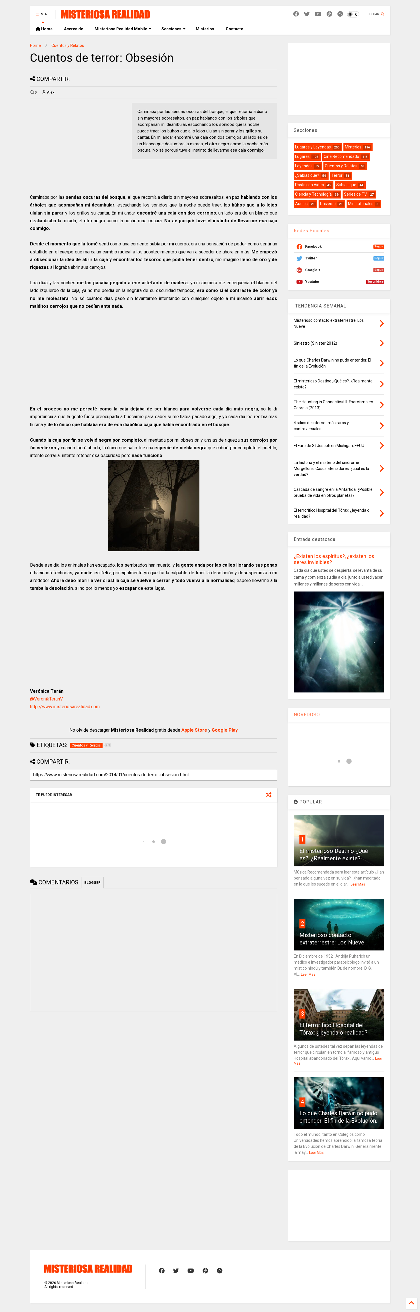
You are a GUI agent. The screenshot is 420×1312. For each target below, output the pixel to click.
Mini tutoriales (360, 203)
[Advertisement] (78, 143)
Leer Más (358, 884)
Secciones (173, 29)
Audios (301, 203)
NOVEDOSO (307, 714)
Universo (328, 203)
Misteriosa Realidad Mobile (123, 29)
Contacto (234, 29)
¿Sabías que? (307, 175)
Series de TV (355, 194)
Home (44, 29)
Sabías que (346, 184)
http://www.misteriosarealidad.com (65, 706)
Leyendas (304, 166)
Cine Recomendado (341, 156)
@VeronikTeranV (46, 699)
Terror (337, 175)
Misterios (205, 29)
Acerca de (73, 29)
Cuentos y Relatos (67, 45)
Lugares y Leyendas (313, 147)
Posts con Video (309, 184)
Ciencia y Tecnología (313, 194)
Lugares (302, 156)
